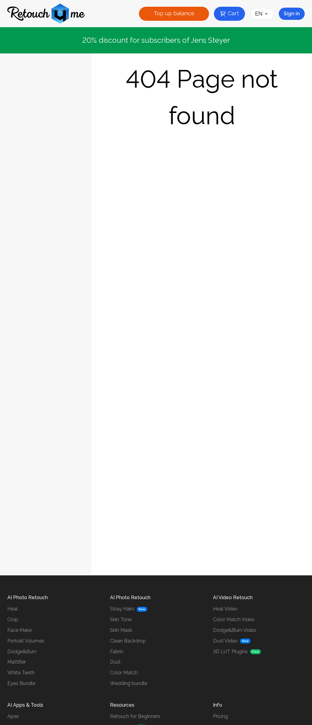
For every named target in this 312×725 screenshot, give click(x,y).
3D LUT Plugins (230, 651)
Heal (12, 609)
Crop (12, 619)
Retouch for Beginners (135, 716)
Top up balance (174, 13)
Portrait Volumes (25, 641)
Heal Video (225, 609)
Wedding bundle (128, 683)
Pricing (220, 716)
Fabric (117, 651)
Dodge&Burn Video (234, 630)
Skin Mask (121, 630)
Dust (115, 662)
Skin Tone (121, 619)
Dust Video (225, 641)
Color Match (124, 673)
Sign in (292, 13)
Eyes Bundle (21, 683)
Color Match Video (234, 619)
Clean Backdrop (128, 641)
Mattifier (16, 662)
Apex (13, 716)
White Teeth (21, 673)
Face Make (19, 630)
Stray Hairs (122, 609)
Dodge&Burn (22, 651)
